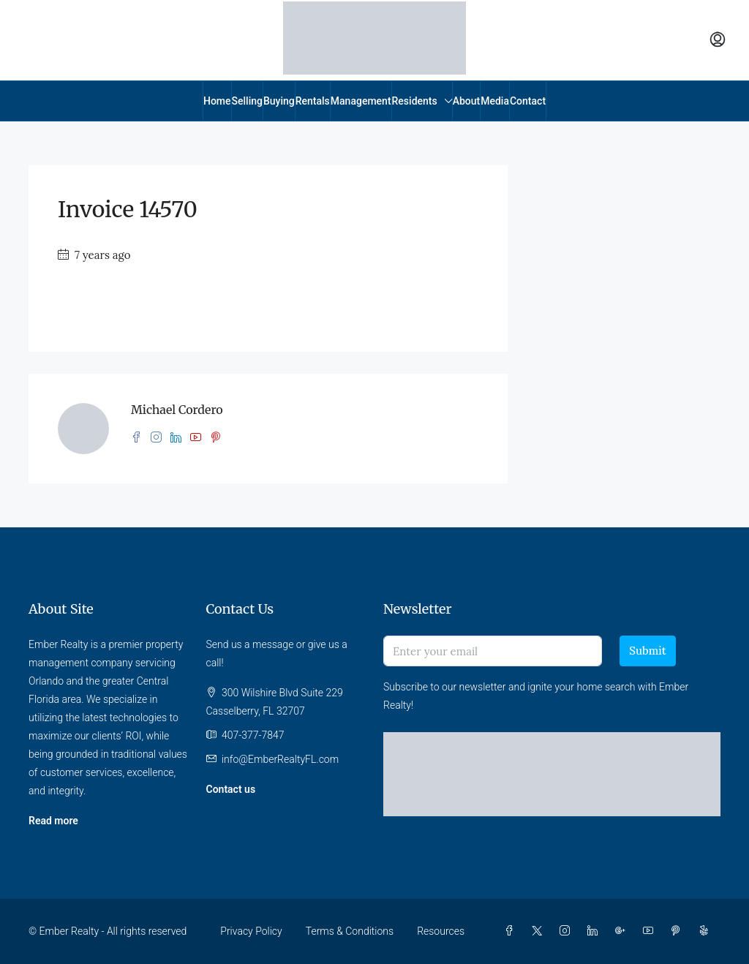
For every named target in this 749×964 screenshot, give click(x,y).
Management (361, 101)
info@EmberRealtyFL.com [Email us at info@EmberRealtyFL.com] (280, 759)
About (467, 101)
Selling (247, 101)
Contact (528, 101)
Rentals (313, 101)
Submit (647, 651)
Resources (440, 931)
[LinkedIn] (595, 931)
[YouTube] (651, 931)
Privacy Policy (251, 931)
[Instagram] (568, 931)
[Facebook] (512, 931)
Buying (279, 101)
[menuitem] (717, 40)
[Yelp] (707, 931)
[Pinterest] (679, 931)
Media (495, 101)
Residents (414, 101)
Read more (53, 820)
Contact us (231, 789)
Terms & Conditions (350, 931)
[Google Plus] (623, 931)
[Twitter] (540, 931)
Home (217, 101)
